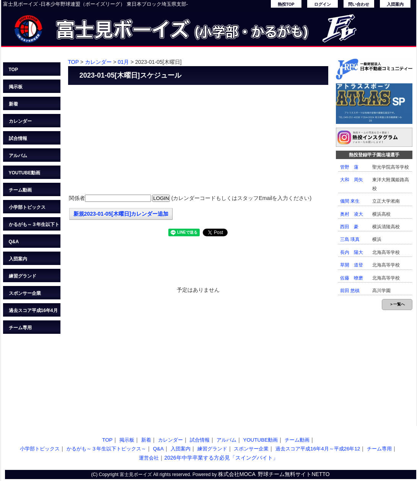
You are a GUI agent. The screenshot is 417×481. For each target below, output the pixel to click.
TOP (13, 69)
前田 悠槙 (350, 290)
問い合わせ (358, 4)
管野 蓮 (349, 167)
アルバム (18, 155)
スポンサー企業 (25, 293)
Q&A (14, 241)
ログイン (322, 4)
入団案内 (395, 4)
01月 (123, 62)
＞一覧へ (397, 304)
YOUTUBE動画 (25, 173)
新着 (13, 104)
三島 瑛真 (350, 239)
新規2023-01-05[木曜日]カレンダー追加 (121, 214)
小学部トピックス (27, 207)
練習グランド (22, 276)
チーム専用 (20, 327)
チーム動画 (20, 190)
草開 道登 (351, 265)
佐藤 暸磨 (351, 278)
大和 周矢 (351, 179)
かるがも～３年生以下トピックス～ (34, 226)
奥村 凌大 (351, 214)
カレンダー (20, 121)
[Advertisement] (198, 140)
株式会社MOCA (237, 474)
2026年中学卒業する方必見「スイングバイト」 (221, 458)
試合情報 (18, 138)
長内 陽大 (351, 252)
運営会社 (149, 458)
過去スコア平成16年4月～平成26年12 (33, 312)
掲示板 (16, 86)
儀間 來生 (350, 201)
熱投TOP (286, 4)
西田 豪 (349, 226)
